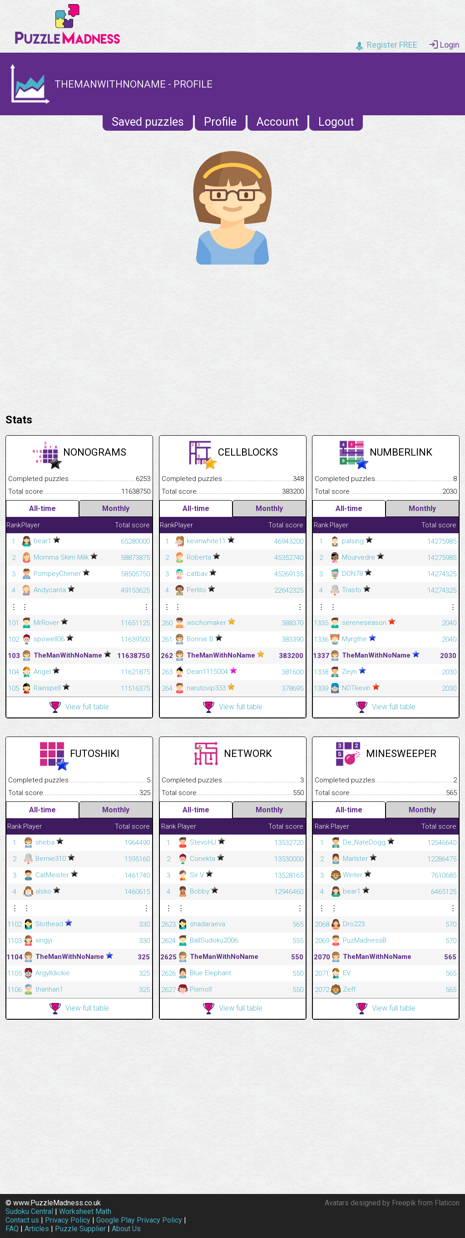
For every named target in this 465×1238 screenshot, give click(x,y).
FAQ (12, 1228)
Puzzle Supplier (80, 1228)
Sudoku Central (29, 1211)
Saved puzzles (148, 121)
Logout (336, 121)
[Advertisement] (232, 336)
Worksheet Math (85, 1211)
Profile (220, 121)
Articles (37, 1228)
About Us (126, 1228)
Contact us (22, 1220)
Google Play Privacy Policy (139, 1220)
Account (277, 121)
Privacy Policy (67, 1220)
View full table (79, 707)
